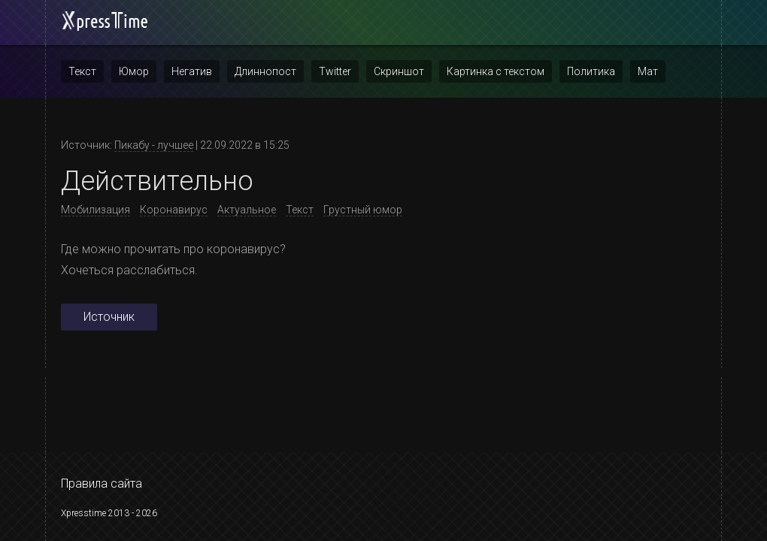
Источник (109, 317)
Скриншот (399, 71)
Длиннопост (265, 71)
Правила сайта (101, 483)
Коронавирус (174, 210)
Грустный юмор (362, 210)
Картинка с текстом (495, 71)
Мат (648, 71)
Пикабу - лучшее (153, 145)
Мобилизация (95, 210)
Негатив (191, 71)
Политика (591, 71)
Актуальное (246, 210)
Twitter (335, 71)
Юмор (134, 71)
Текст (82, 71)
